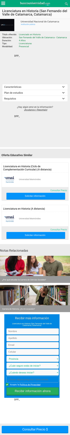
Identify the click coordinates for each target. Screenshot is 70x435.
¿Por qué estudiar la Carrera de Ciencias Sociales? (24, 280)
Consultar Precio (58, 190)
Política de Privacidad (30, 384)
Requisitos (10, 98)
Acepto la (25, 384)
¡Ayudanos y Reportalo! (35, 110)
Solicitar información (35, 196)
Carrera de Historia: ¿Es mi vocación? (18, 309)
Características (12, 86)
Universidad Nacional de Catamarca (40, 21)
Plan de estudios (13, 92)
